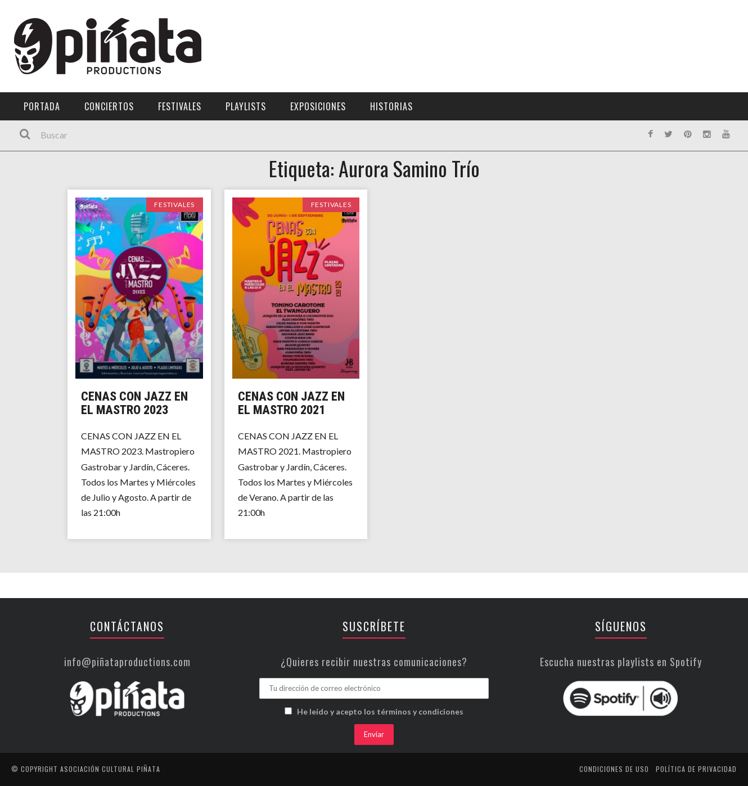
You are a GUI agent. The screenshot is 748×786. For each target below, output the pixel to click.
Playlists (246, 106)
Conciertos (109, 106)
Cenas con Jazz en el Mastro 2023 (134, 403)
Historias (391, 106)
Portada (42, 106)
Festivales (179, 106)
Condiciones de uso (614, 769)
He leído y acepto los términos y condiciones (380, 711)
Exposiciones (318, 106)
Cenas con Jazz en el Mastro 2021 (291, 403)
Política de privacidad (696, 769)
